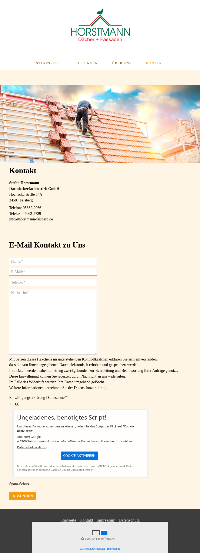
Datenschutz (129, 520)
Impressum (105, 520)
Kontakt (155, 63)
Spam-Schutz (19, 484)
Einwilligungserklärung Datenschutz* (38, 397)
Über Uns (121, 63)
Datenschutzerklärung (32, 447)
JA (17, 404)
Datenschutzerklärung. (91, 388)
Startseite (47, 63)
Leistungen (85, 63)
